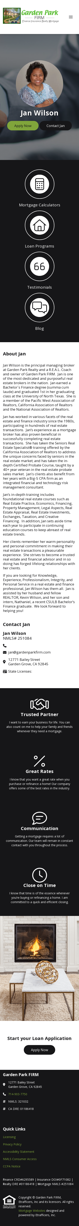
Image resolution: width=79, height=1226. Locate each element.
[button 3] (39, 270)
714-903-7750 (17, 1094)
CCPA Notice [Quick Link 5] (11, 1166)
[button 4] (39, 311)
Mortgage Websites (32, 1211)
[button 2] (39, 229)
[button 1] (39, 188)
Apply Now (22, 125)
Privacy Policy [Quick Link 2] (12, 1144)
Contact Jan (56, 125)
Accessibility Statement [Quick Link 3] (18, 1152)
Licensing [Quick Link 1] (9, 1137)
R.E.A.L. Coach (59, 369)
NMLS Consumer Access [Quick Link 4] (20, 1159)
